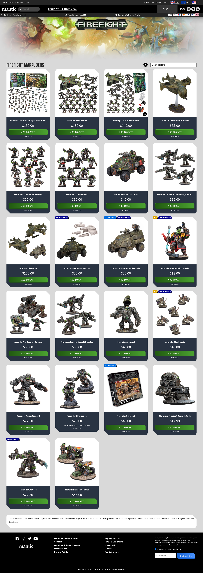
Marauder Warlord (28, 489)
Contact (58, 541)
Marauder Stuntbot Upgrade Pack (175, 416)
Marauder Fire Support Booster (28, 342)
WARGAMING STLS (22, 2)
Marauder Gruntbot (126, 342)
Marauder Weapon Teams (77, 489)
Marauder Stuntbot (126, 416)
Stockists (109, 548)
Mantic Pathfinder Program (67, 545)
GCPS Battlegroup (28, 268)
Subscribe (186, 555)
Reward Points (61, 552)
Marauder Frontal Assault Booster (77, 342)
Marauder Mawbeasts (175, 342)
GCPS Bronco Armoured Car (77, 268)
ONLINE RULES (7, 2)
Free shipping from (75, 15)
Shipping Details (112, 538)
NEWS (182, 9)
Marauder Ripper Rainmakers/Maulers (175, 194)
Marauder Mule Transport (126, 194)
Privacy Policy (111, 545)
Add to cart (28, 132)
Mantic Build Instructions (66, 538)
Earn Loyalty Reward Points (127, 15)
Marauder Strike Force (77, 120)
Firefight (7, 15)
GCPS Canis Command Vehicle (126, 268)
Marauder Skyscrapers (77, 416)
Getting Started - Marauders (126, 120)
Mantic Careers (111, 552)
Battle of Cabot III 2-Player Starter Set (28, 120)
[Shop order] (173, 65)
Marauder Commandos (77, 194)
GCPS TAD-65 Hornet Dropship (175, 120)
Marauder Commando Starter (28, 194)
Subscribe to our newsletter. (168, 549)
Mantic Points (60, 548)
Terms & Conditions (113, 541)
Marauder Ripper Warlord (28, 416)
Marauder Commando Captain (175, 268)
